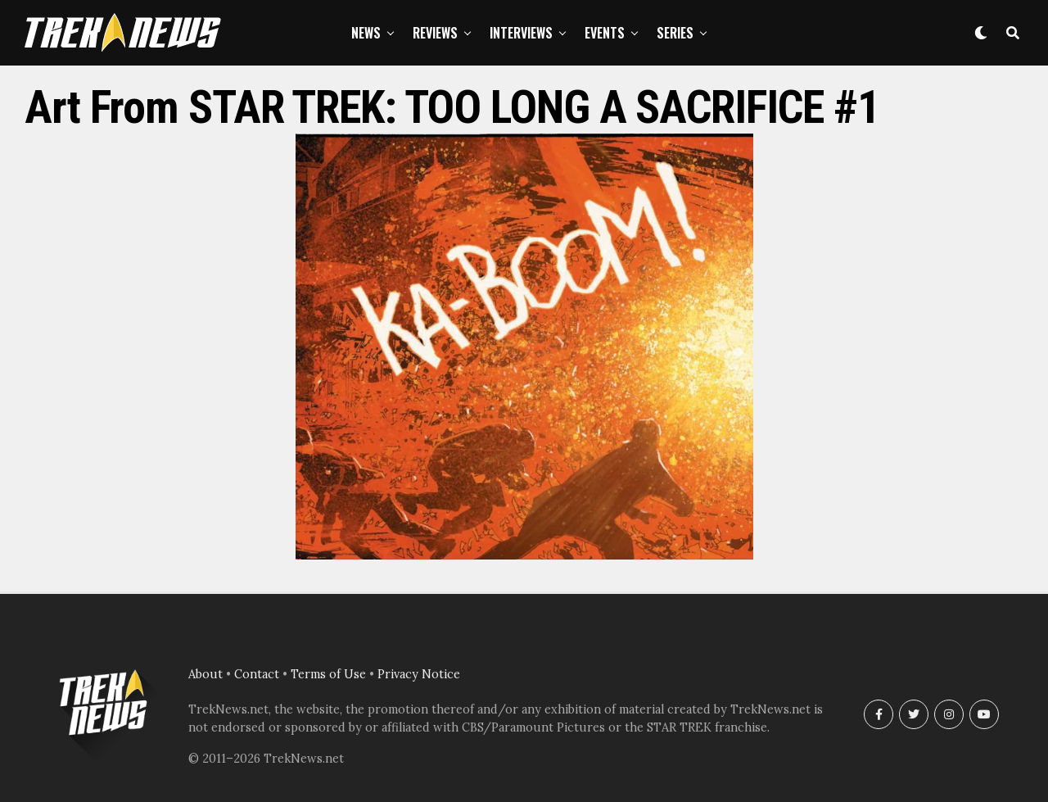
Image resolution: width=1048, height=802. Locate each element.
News (366, 33)
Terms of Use (328, 674)
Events (605, 33)
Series (675, 33)
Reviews (435, 33)
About (205, 674)
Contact (256, 674)
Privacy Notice (418, 674)
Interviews (521, 33)
